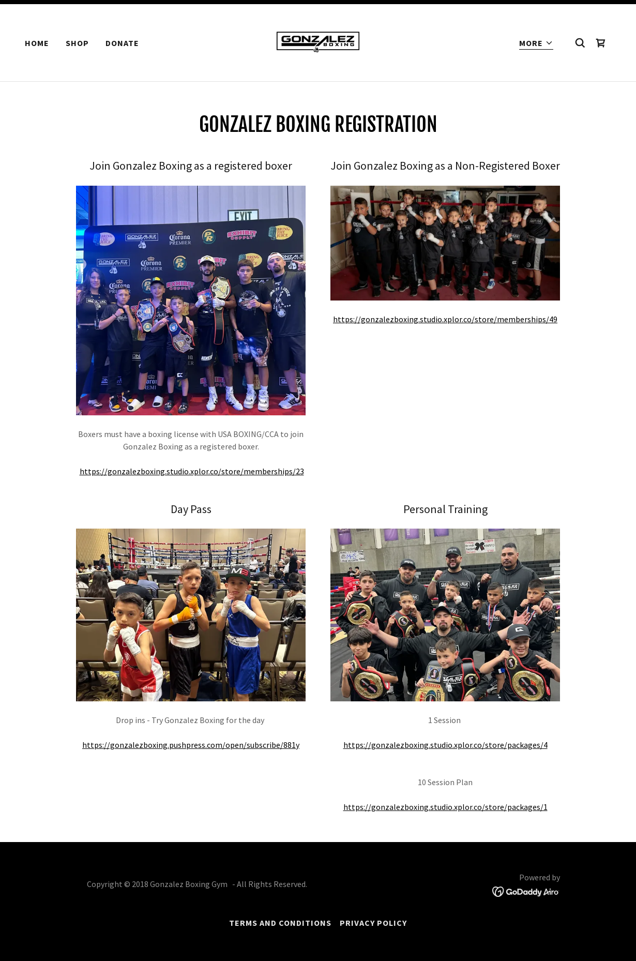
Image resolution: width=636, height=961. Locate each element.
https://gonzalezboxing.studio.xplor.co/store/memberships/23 (192, 471)
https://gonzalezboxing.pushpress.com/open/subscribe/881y (190, 745)
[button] (536, 43)
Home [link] (37, 43)
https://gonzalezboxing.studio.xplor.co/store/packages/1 (445, 807)
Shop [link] (77, 43)
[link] (318, 41)
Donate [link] (122, 43)
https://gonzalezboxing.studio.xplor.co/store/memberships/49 (445, 319)
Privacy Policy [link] (373, 923)
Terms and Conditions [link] (280, 923)
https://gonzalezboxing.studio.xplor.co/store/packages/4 (445, 745)
